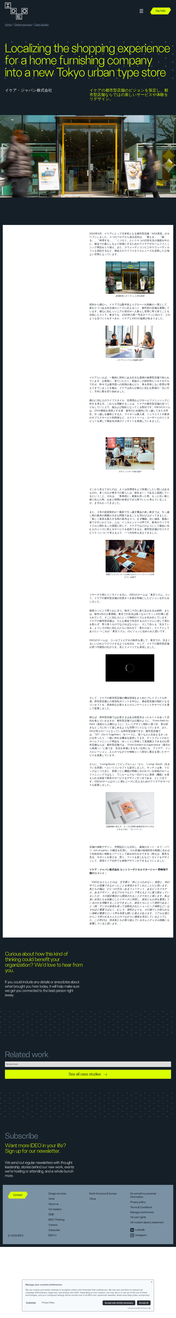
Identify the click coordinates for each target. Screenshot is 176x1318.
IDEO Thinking (56, 1219)
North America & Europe (103, 1193)
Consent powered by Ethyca (139, 1308)
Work (52, 1198)
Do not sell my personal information (143, 1195)
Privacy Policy (48, 1302)
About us (53, 1204)
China (92, 1198)
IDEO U (53, 1235)
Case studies (41, 24)
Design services (23, 24)
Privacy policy (138, 1202)
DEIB (51, 1214)
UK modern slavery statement (146, 1222)
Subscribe (54, 1230)
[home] (16, 10)
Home (8, 24)
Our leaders (55, 1209)
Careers (53, 1225)
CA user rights (138, 1217)
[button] (141, 11)
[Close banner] (152, 1281)
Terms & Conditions (141, 1207)
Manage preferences (142, 1212)
